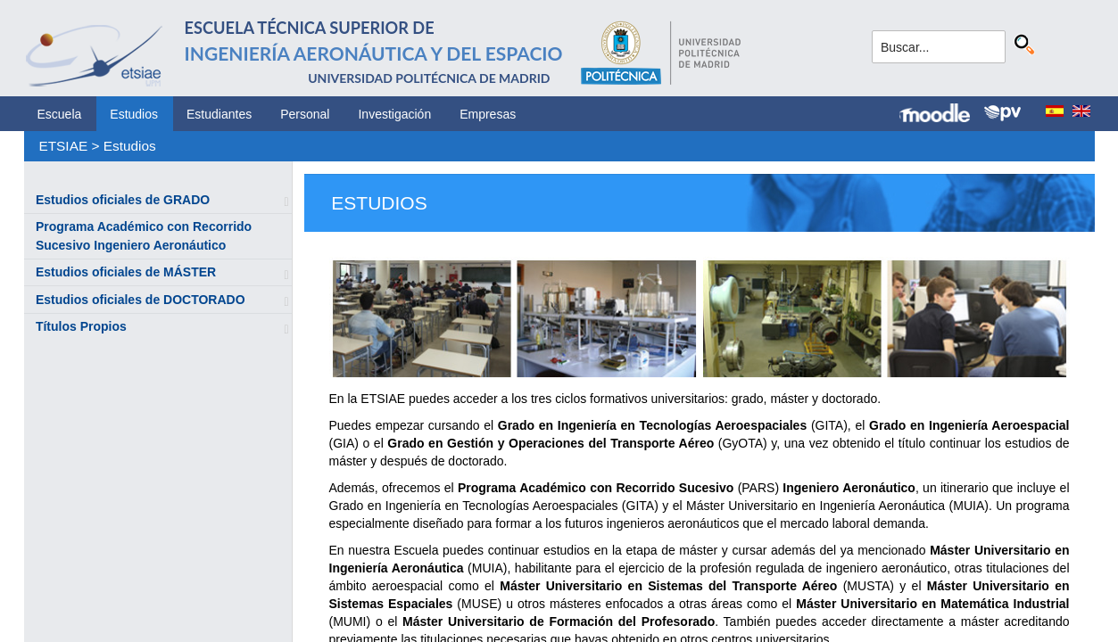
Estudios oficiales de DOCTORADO (140, 299)
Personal (304, 114)
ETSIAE (62, 145)
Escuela (59, 114)
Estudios (134, 114)
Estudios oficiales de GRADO (123, 200)
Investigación (394, 114)
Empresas (488, 114)
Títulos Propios (81, 326)
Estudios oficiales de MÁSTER (126, 272)
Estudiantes (219, 114)
